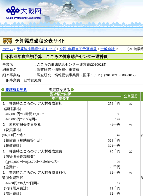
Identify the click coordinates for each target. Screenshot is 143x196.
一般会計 (107, 49)
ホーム (7, 49)
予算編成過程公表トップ (36, 49)
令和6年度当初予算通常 (78, 49)
